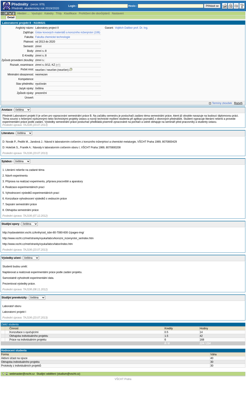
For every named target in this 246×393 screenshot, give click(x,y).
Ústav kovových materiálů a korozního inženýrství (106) (67, 32)
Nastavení (118, 13)
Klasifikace (70, 13)
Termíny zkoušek (222, 103)
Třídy (59, 13)
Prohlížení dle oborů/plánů (94, 13)
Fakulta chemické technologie (52, 37)
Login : (72, 5)
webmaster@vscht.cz (22, 373)
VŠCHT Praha (123, 379)
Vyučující (37, 13)
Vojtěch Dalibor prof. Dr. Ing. (131, 27)
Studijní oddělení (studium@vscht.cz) (58, 373)
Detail (11, 17)
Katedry (48, 13)
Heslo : (132, 5)
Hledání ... (23, 13)
